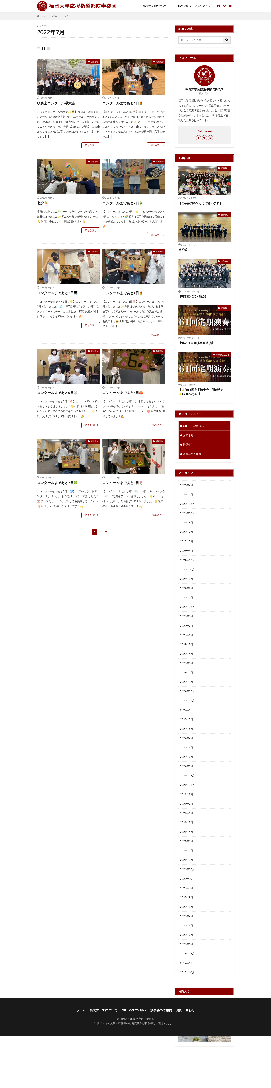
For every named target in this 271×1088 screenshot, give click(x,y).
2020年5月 (186, 906)
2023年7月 (186, 625)
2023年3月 (186, 662)
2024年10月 (187, 569)
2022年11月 (187, 700)
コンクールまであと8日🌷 (122, 483)
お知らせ (225, 261)
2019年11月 (187, 962)
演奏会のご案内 (222, 354)
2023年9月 (186, 616)
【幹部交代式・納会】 (193, 296)
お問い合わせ (203, 5)
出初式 (182, 249)
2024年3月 (186, 578)
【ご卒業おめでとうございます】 (200, 203)
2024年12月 (187, 559)
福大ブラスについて (154, 5)
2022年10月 (187, 709)
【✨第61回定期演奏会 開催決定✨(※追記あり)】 (201, 392)
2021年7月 (186, 803)
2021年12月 (187, 775)
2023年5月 (186, 644)
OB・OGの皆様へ (180, 5)
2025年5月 (186, 541)
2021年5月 (186, 822)
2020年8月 (186, 897)
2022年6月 (186, 728)
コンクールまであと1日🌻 (122, 103)
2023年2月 (186, 672)
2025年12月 (187, 503)
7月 (67, 15)
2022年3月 (186, 747)
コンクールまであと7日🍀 (57, 483)
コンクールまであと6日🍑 (122, 392)
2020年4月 (186, 915)
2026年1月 (186, 494)
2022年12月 (187, 690)
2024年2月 (186, 587)
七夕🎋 (42, 203)
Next (107, 531)
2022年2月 (186, 756)
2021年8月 (186, 794)
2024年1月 (186, 597)
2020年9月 (186, 887)
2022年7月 (186, 719)
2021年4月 (186, 831)
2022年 (56, 15)
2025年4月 (186, 550)
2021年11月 (187, 784)
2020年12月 (187, 869)
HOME (43, 16)
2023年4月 (186, 653)
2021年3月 (186, 840)
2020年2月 (186, 934)
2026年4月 (186, 484)
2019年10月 (187, 972)
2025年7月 (186, 531)
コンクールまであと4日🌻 (122, 293)
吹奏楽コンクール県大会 (56, 103)
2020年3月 (186, 925)
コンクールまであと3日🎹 (57, 293)
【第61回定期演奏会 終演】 (196, 343)
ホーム (81, 1062)
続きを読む (90, 145)
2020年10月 (187, 878)
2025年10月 (187, 512)
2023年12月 (187, 606)
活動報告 (94, 61)
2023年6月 (186, 634)
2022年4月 (186, 737)
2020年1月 (186, 943)
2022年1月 (186, 765)
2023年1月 (186, 681)
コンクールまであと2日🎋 (122, 203)
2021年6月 (186, 812)
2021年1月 (186, 859)
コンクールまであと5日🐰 (57, 392)
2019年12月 (187, 953)
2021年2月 (186, 850)
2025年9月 (186, 522)
